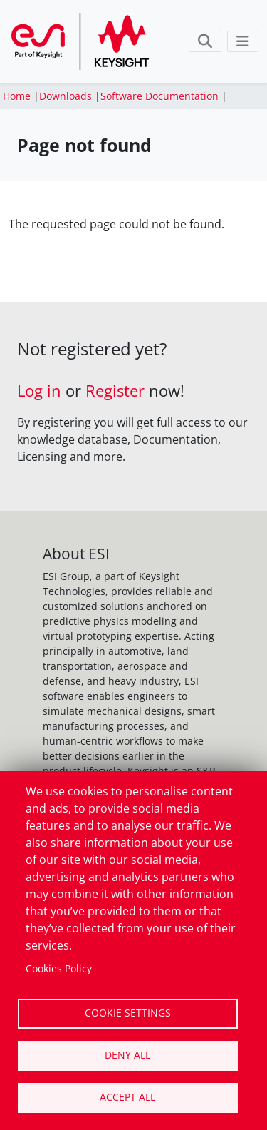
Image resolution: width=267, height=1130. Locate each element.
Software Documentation (159, 96)
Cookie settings (128, 1012)
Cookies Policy (59, 968)
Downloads (65, 96)
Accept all (127, 1097)
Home (17, 96)
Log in (39, 391)
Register (115, 391)
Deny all (127, 1055)
